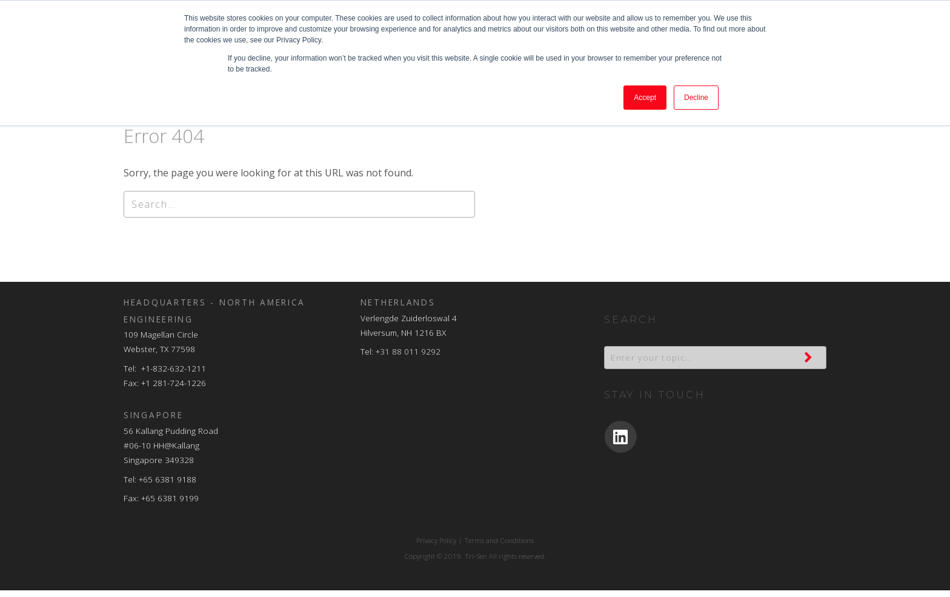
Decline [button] (696, 97)
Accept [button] (645, 97)
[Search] (299, 211)
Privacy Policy (436, 547)
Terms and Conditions (499, 547)
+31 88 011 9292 (408, 358)
